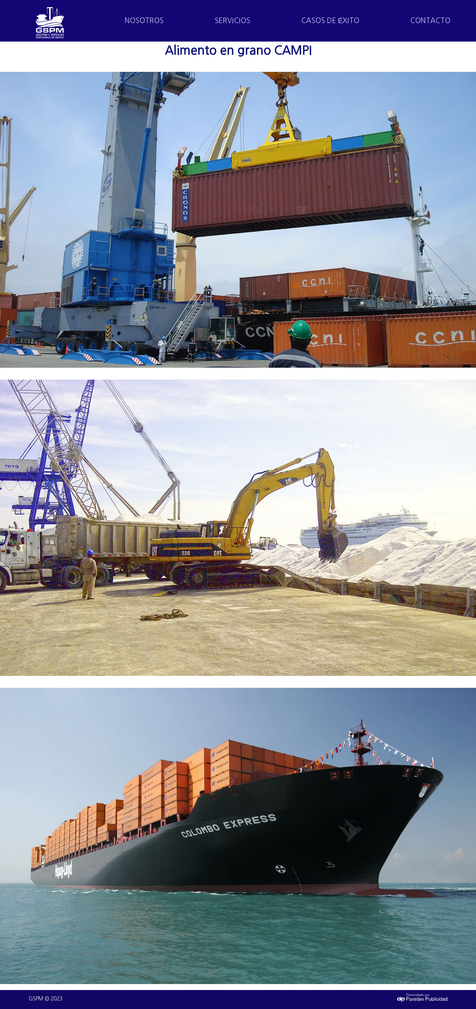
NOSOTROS (144, 20)
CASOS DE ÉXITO (330, 20)
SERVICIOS (232, 20)
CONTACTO (430, 20)
